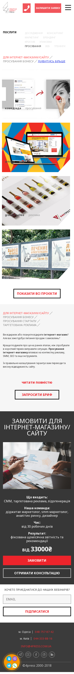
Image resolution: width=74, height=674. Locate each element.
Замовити (37, 560)
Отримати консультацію (37, 573)
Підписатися (37, 611)
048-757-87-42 (44, 631)
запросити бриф (37, 394)
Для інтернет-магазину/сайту (26, 57)
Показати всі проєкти (37, 293)
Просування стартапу (20, 321)
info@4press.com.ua (36, 646)
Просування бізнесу (18, 61)
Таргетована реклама (20, 325)
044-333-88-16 (43, 638)
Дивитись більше (51, 61)
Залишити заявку (48, 8)
